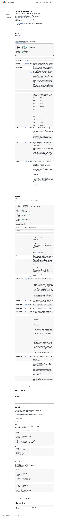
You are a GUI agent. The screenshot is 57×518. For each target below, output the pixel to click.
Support (47, 2)
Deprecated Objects (9, 21)
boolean (26, 47)
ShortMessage (19, 219)
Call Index (7, 11)
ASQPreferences (19, 46)
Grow (40, 2)
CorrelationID (19, 211)
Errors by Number (8, 17)
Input (16, 386)
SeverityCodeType (25, 218)
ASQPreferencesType (25, 46)
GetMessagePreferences (20, 23)
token (25, 300)
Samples (21, 17)
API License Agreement (27, 514)
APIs (22, 514)
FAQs (4, 514)
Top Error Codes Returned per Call (9, 19)
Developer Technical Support (17, 514)
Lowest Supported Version (37, 159)
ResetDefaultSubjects (20, 47)
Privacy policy (19, 515)
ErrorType (21, 212)
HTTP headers (36, 158)
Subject (18, 48)
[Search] (52, 2)
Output (18, 386)
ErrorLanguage (19, 51)
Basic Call (18, 414)
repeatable (31, 72)
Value (19, 215)
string (21, 48)
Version (18, 53)
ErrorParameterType (32, 214)
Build (17, 210)
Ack (17, 209)
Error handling (38, 339)
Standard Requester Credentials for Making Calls (20, 42)
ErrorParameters (20, 214)
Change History (30, 386)
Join (33, 2)
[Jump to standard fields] (26, 60)
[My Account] (50, 2)
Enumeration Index (8, 14)
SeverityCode (19, 218)
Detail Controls (22, 402)
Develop (37, 2)
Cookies (22, 515)
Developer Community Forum (9, 514)
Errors (18, 212)
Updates (44, 2)
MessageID (18, 52)
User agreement (16, 515)
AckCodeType (20, 209)
